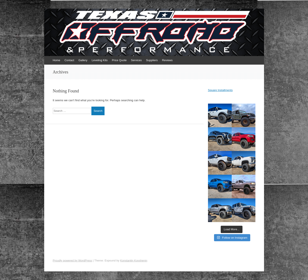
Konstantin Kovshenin (133, 260)
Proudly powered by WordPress (72, 260)
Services (136, 60)
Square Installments (220, 90)
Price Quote (119, 60)
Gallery (82, 60)
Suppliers (152, 60)
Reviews (167, 60)
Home (56, 60)
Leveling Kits (100, 60)
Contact (69, 60)
